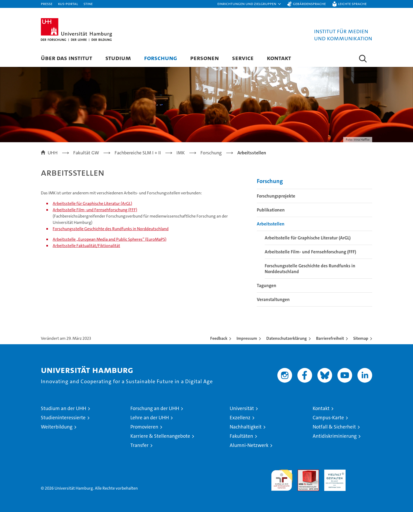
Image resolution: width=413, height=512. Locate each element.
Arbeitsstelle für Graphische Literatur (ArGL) (92, 203)
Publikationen (271, 210)
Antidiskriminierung (335, 436)
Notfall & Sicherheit (334, 427)
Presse (46, 3)
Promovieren (144, 427)
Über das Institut (66, 57)
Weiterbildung (56, 427)
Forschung (160, 57)
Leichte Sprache (352, 3)
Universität (242, 408)
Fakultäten (241, 436)
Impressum (247, 338)
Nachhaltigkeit (246, 427)
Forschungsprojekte (276, 196)
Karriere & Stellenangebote (160, 436)
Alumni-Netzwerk (249, 445)
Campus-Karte (328, 417)
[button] (249, 4)
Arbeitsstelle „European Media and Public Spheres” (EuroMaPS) (109, 239)
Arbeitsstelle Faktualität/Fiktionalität (86, 245)
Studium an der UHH (63, 408)
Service (243, 57)
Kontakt (279, 57)
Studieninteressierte (63, 417)
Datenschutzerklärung (286, 338)
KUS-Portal (68, 3)
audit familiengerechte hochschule (281, 478)
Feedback (218, 338)
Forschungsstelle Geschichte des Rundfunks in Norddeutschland (111, 229)
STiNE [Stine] (88, 3)
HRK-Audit (333, 472)
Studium (118, 57)
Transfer (139, 445)
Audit (303, 472)
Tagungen (266, 285)
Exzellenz (240, 417)
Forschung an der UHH (154, 408)
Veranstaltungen (273, 299)
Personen (204, 57)
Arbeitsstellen (270, 224)
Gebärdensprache (309, 3)
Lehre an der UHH (149, 417)
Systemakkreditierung (361, 472)
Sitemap (360, 338)
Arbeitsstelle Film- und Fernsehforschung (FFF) (95, 210)
